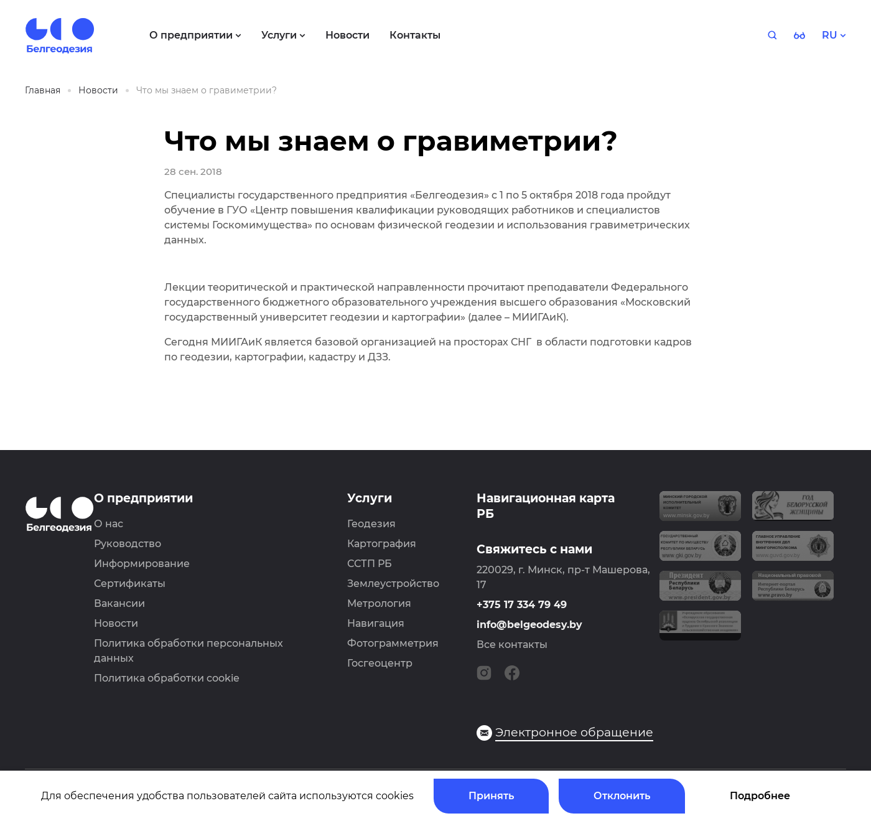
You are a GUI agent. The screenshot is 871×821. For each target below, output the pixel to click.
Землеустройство (393, 583)
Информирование (142, 564)
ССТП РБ (369, 564)
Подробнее (760, 796)
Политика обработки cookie (167, 678)
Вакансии (119, 603)
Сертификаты (129, 583)
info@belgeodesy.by (529, 625)
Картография (381, 544)
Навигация (375, 623)
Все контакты (512, 644)
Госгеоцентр (379, 663)
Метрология (379, 603)
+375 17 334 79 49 (522, 605)
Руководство (127, 544)
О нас (108, 524)
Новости (116, 623)
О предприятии (143, 498)
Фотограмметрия (393, 643)
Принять (491, 796)
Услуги (369, 498)
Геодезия (371, 524)
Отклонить (622, 796)
